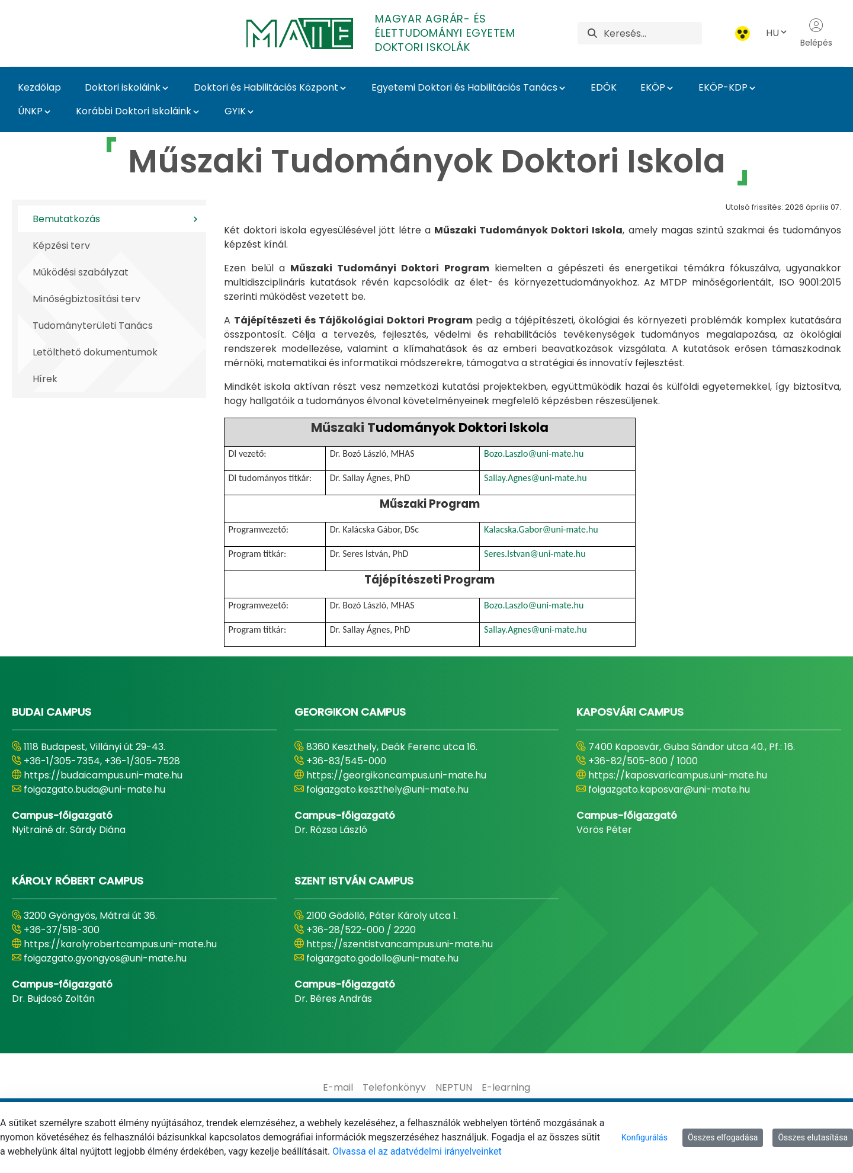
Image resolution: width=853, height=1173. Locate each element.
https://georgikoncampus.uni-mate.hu (396, 775)
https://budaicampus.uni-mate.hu (103, 775)
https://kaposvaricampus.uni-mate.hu (677, 775)
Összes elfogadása (723, 1137)
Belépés (816, 33)
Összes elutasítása (813, 1137)
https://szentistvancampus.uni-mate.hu (399, 944)
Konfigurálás (644, 1137)
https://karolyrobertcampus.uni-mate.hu (120, 944)
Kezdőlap (39, 87)
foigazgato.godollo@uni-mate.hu (382, 958)
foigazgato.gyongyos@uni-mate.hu (105, 958)
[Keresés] (653, 33)
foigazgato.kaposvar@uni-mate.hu (669, 789)
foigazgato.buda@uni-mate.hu (94, 789)
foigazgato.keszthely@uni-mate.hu (387, 789)
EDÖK (604, 87)
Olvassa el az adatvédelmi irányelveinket (416, 1151)
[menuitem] (338, 1088)
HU (777, 33)
